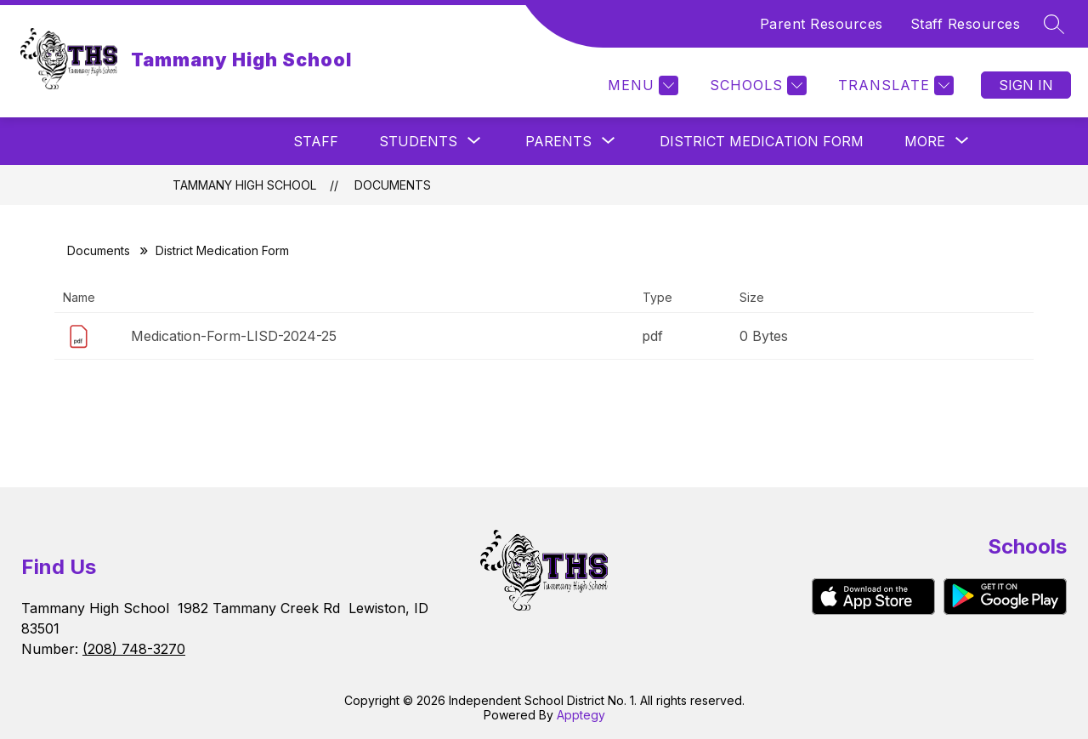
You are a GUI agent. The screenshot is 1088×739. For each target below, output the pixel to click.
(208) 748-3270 (133, 648)
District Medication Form (762, 141)
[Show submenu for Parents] (558, 141)
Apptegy (581, 715)
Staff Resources (965, 23)
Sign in (1026, 85)
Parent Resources (821, 23)
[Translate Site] (894, 85)
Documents (392, 185)
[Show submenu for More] (924, 141)
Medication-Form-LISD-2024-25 (234, 335)
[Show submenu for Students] (418, 141)
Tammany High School (244, 185)
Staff (315, 141)
